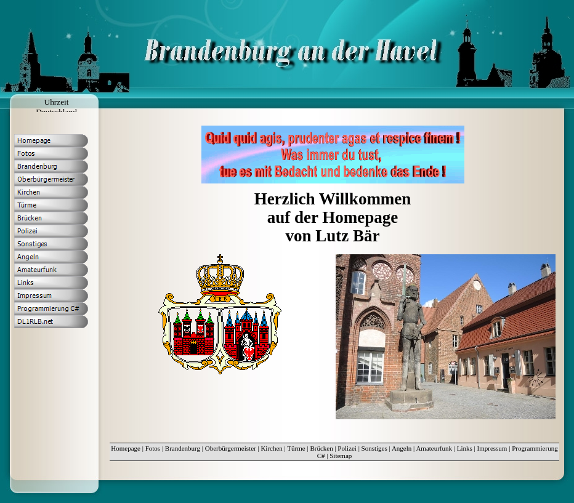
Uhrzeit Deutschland (56, 106)
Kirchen (271, 448)
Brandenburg (182, 448)
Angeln (401, 448)
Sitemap (340, 455)
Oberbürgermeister (230, 448)
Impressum (492, 448)
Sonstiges (374, 448)
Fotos (152, 448)
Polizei (347, 448)
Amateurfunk (434, 448)
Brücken (321, 448)
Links (464, 448)
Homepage (125, 448)
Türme (296, 448)
